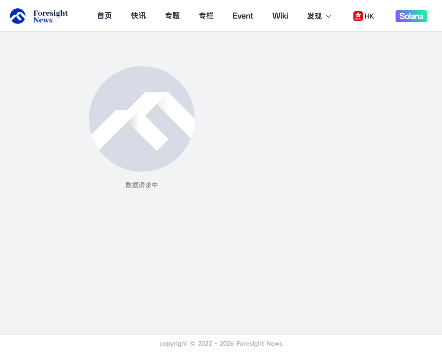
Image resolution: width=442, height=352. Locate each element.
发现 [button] (319, 16)
